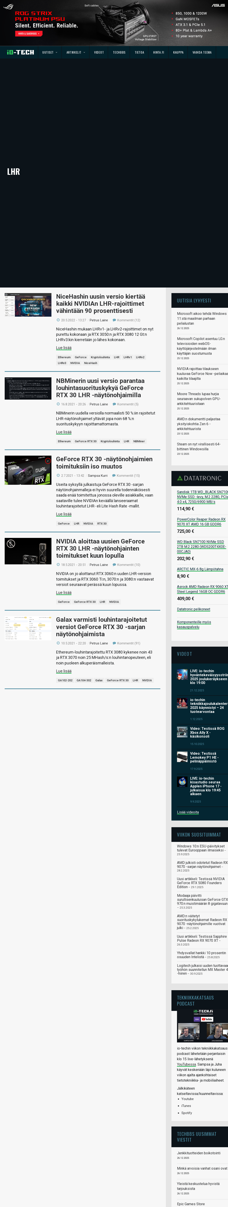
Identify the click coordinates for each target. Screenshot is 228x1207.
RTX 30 (101, 489)
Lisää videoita (188, 778)
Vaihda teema (202, 52)
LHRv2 (140, 323)
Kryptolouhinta (100, 323)
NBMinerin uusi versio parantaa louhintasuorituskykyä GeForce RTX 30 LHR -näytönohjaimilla (100, 353)
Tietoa (139, 52)
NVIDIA (75, 328)
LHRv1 (128, 323)
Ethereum (64, 323)
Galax (99, 646)
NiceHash (90, 328)
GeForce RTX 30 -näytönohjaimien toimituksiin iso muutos (104, 428)
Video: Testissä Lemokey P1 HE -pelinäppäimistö (204, 723)
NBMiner (139, 407)
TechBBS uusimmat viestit (197, 1102)
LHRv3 (62, 328)
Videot (99, 52)
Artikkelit (76, 52)
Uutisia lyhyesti (194, 266)
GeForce (81, 323)
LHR (116, 323)
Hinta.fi (158, 52)
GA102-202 (65, 646)
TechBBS (119, 52)
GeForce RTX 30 (85, 407)
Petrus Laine (99, 286)
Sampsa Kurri (98, 441)
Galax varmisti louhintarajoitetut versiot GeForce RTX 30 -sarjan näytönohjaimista (101, 592)
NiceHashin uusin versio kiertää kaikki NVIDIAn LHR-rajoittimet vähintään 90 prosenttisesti (100, 269)
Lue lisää (63, 313)
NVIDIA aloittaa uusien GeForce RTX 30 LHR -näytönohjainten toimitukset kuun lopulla (100, 514)
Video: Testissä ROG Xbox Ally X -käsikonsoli (207, 698)
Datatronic (200, 444)
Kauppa (178, 52)
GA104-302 (84, 646)
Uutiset (49, 52)
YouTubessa (186, 1030)
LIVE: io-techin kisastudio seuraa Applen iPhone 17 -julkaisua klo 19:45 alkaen (206, 752)
